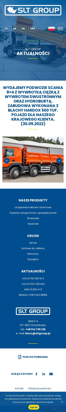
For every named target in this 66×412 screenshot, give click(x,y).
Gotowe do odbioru (33, 248)
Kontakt (19, 388)
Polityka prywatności (39, 388)
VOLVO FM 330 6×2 (33, 278)
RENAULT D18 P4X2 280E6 (33, 295)
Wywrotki (33, 223)
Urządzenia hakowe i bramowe (33, 207)
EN (23, 28)
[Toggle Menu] (60, 28)
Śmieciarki (33, 218)
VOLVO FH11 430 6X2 (33, 284)
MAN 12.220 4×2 (33, 289)
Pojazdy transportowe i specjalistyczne (33, 212)
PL (6, 28)
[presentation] (7, 161)
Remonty (33, 253)
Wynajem (33, 259)
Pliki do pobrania (35, 357)
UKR (32, 28)
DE (14, 28)
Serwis (33, 242)
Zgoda (34, 407)
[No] (62, 401)
